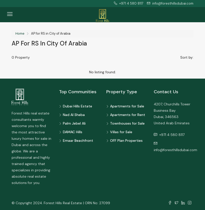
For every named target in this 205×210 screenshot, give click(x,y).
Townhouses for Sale (127, 123)
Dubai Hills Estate (77, 106)
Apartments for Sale (127, 106)
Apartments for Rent (127, 114)
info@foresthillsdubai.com (175, 150)
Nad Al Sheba (74, 114)
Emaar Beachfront (78, 140)
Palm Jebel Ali (74, 123)
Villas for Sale (121, 132)
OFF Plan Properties (126, 140)
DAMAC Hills (72, 132)
